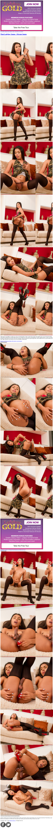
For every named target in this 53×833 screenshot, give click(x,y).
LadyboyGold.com (12, 820)
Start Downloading (4, 342)
